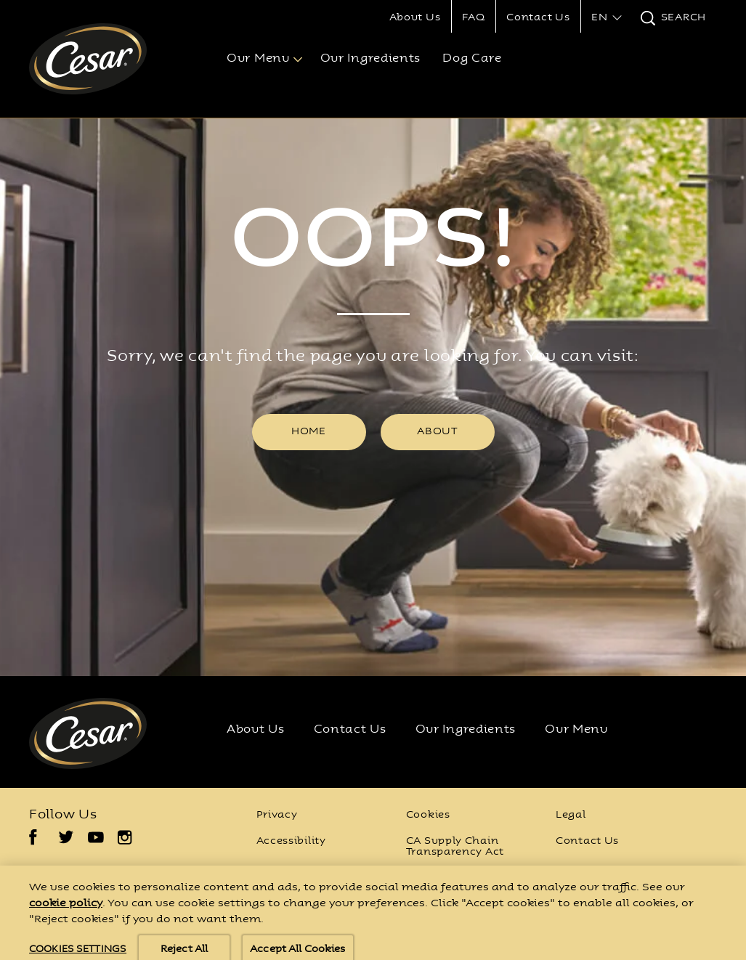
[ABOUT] (438, 432)
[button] (604, 18)
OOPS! (373, 245)
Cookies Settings (453, 879)
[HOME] (309, 432)
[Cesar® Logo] (106, 733)
